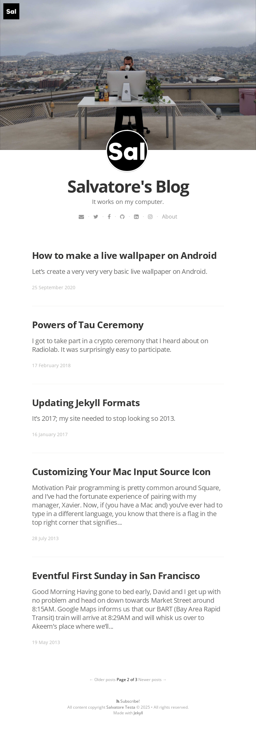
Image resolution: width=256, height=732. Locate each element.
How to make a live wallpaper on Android (124, 255)
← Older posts (102, 679)
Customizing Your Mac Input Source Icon (121, 471)
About (169, 216)
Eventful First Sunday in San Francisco (116, 575)
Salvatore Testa (120, 707)
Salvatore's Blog (127, 151)
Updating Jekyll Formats (86, 402)
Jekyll (138, 713)
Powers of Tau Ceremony (88, 324)
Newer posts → (152, 679)
